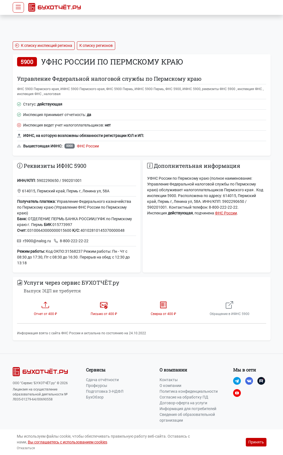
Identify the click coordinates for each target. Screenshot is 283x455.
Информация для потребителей (188, 408)
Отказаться (26, 448)
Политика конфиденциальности (189, 391)
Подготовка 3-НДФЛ (104, 391)
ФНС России (88, 146)
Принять (256, 442)
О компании (170, 385)
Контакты (169, 380)
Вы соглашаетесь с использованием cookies (67, 442)
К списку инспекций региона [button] (43, 45)
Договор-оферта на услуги (183, 403)
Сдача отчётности (102, 380)
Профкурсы (96, 385)
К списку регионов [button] (96, 45)
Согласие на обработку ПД (184, 397)
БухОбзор (95, 397)
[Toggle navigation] (18, 7)
